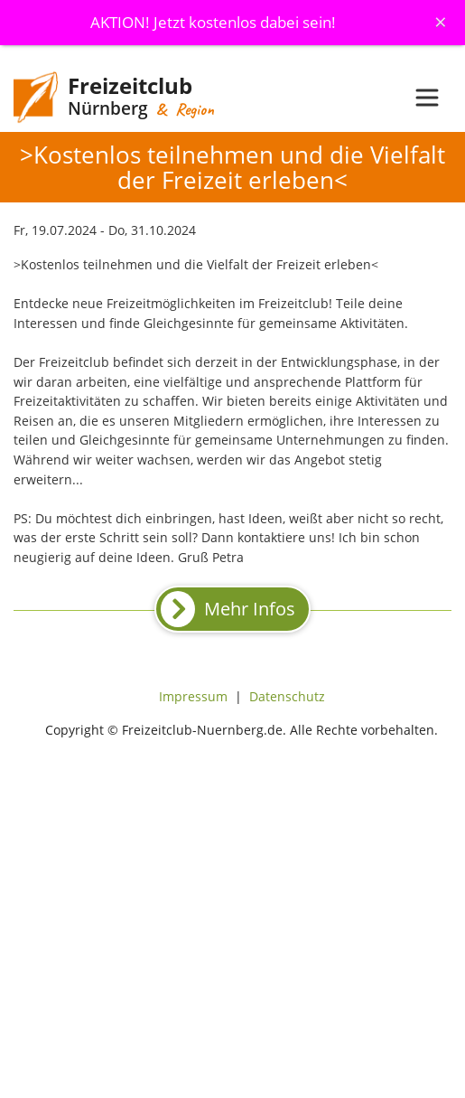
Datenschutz (287, 696)
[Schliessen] (440, 21)
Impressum (193, 696)
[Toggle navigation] (427, 97)
